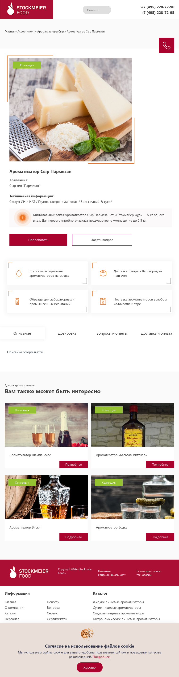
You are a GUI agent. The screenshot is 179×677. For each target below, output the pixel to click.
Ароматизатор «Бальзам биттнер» (121, 455)
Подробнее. (101, 656)
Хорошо (89, 667)
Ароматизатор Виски (25, 527)
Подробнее (73, 464)
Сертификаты (57, 619)
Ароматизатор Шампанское (30, 455)
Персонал (12, 619)
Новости (53, 602)
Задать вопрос (102, 239)
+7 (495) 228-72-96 (157, 6)
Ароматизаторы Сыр (50, 31)
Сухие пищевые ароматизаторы (117, 607)
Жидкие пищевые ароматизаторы (118, 602)
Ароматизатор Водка (111, 527)
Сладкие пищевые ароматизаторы (119, 613)
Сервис (52, 613)
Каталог (10, 613)
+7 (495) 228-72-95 (157, 12)
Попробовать (38, 239)
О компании (14, 607)
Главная (10, 31)
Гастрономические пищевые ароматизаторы (126, 619)
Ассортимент (25, 31)
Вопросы (53, 607)
